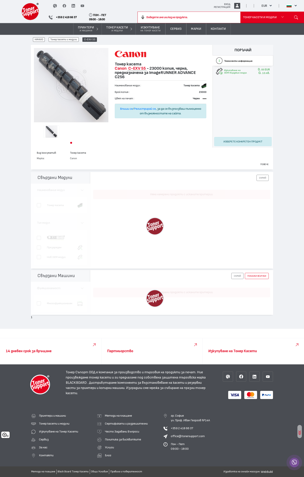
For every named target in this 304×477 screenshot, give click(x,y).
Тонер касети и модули (63, 39)
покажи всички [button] (256, 276)
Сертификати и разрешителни (126, 423)
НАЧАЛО (39, 39)
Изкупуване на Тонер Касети (58, 431)
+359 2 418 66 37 (182, 428)
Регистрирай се (145, 108)
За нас (43, 447)
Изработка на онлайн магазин (242, 471)
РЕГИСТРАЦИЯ (222, 7)
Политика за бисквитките (123, 439)
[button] (71, 143)
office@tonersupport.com (188, 436)
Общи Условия (99, 471)
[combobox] (189, 17)
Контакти (46, 455)
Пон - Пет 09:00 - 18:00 (180, 446)
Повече (264, 164)
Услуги (109, 447)
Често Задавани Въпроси (122, 431)
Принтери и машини (52, 415)
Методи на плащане (118, 415)
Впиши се (126, 108)
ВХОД (227, 4)
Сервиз (44, 439)
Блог (108, 455)
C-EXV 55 (89, 39)
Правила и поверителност (126, 471)
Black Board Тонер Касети (73, 471)
